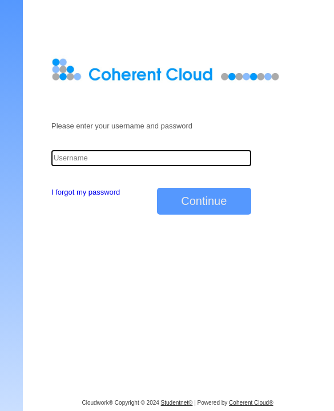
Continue (204, 201)
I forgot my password (85, 192)
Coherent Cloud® (251, 403)
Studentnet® (177, 403)
